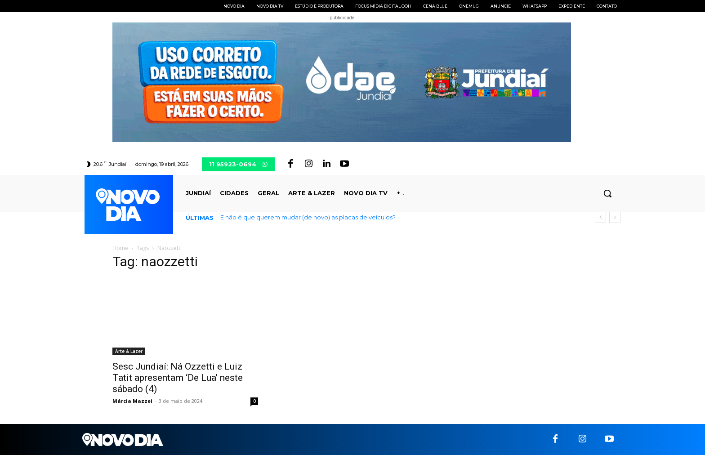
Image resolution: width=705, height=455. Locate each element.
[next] (614, 217)
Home (120, 248)
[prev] (600, 217)
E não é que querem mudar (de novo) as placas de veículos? (308, 217)
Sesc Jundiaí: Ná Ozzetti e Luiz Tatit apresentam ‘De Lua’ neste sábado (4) (177, 377)
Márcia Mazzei (132, 400)
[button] (607, 193)
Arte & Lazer (129, 351)
